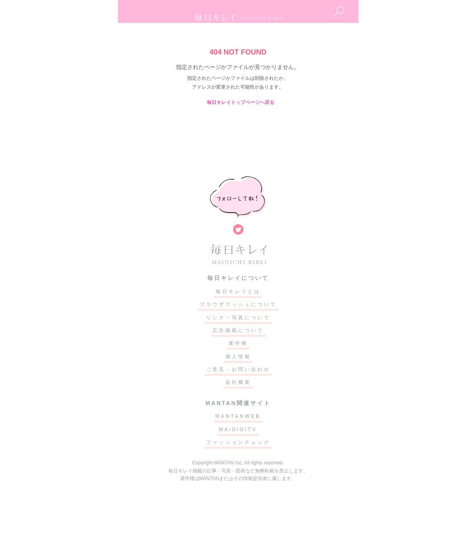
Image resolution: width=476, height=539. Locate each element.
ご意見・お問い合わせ (238, 369)
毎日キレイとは (238, 291)
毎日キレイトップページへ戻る (240, 102)
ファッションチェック (238, 442)
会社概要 (238, 382)
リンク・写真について (238, 317)
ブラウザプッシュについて (238, 304)
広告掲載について (238, 330)
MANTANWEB (238, 416)
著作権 (238, 343)
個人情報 (238, 356)
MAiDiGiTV (238, 429)
